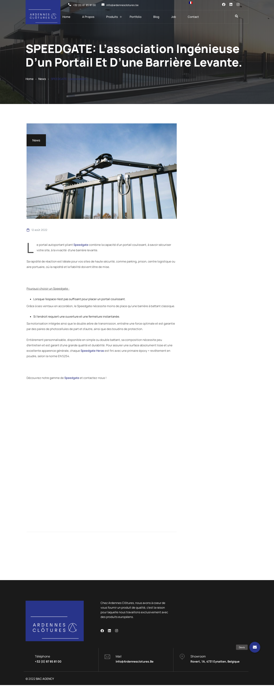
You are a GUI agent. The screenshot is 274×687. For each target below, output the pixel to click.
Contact (193, 17)
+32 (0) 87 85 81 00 (48, 663)
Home (66, 17)
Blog (156, 17)
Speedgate (80, 245)
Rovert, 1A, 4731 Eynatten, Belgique (215, 663)
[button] (254, 647)
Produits (112, 17)
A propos (88, 17)
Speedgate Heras (92, 350)
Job (173, 17)
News (42, 79)
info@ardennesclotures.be (134, 663)
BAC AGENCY (45, 681)
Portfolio (135, 17)
